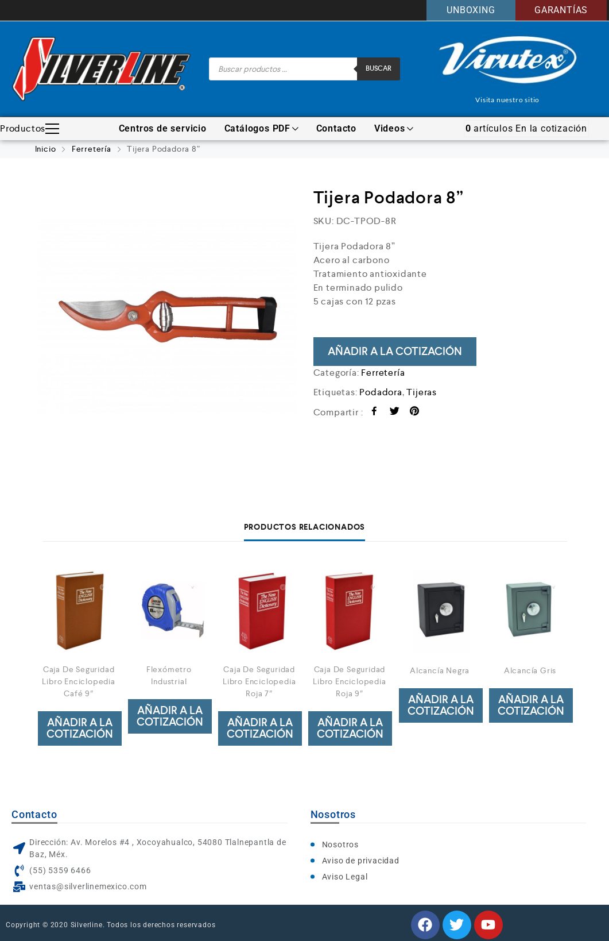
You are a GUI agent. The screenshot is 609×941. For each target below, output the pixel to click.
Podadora (380, 392)
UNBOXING (471, 10)
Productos (29, 129)
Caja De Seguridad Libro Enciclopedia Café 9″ (78, 681)
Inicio (45, 149)
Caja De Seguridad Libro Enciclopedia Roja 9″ (349, 681)
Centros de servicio (163, 128)
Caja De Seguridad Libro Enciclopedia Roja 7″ (259, 681)
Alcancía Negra (440, 670)
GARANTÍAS (561, 10)
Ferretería (91, 149)
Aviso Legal (345, 876)
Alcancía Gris (530, 670)
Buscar (378, 68)
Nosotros (340, 844)
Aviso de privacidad (360, 860)
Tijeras (421, 392)
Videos (393, 128)
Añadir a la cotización (395, 351)
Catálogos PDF (261, 128)
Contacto (336, 128)
